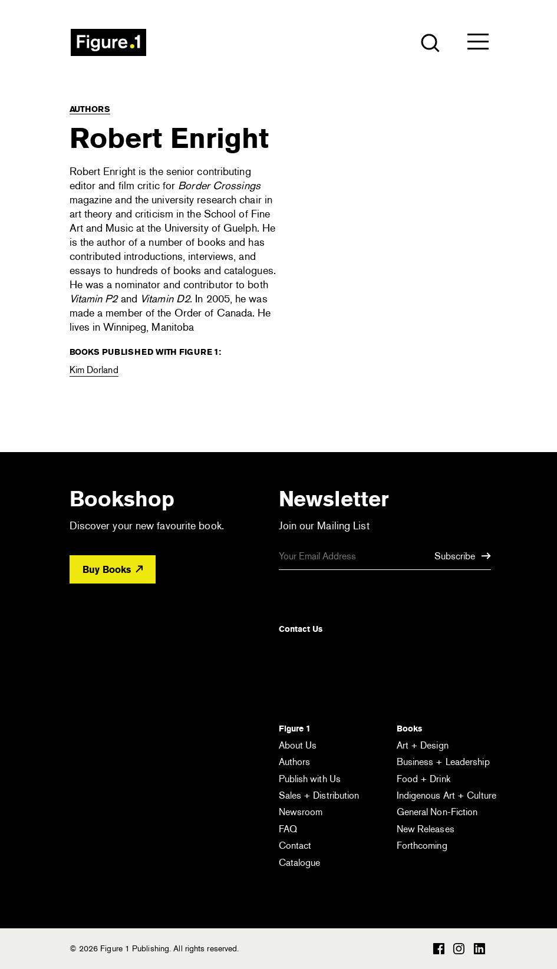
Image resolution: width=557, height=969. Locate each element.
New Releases (425, 829)
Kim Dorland (94, 370)
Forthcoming (422, 845)
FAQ (288, 829)
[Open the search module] (429, 42)
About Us (298, 745)
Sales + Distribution (319, 795)
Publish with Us (310, 779)
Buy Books (113, 569)
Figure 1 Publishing (108, 42)
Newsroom (301, 812)
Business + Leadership (443, 762)
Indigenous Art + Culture (446, 795)
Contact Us (300, 629)
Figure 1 (295, 728)
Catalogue (300, 862)
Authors (90, 109)
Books (409, 728)
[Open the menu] (478, 44)
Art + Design (423, 745)
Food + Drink (423, 779)
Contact (295, 845)
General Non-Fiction (437, 812)
